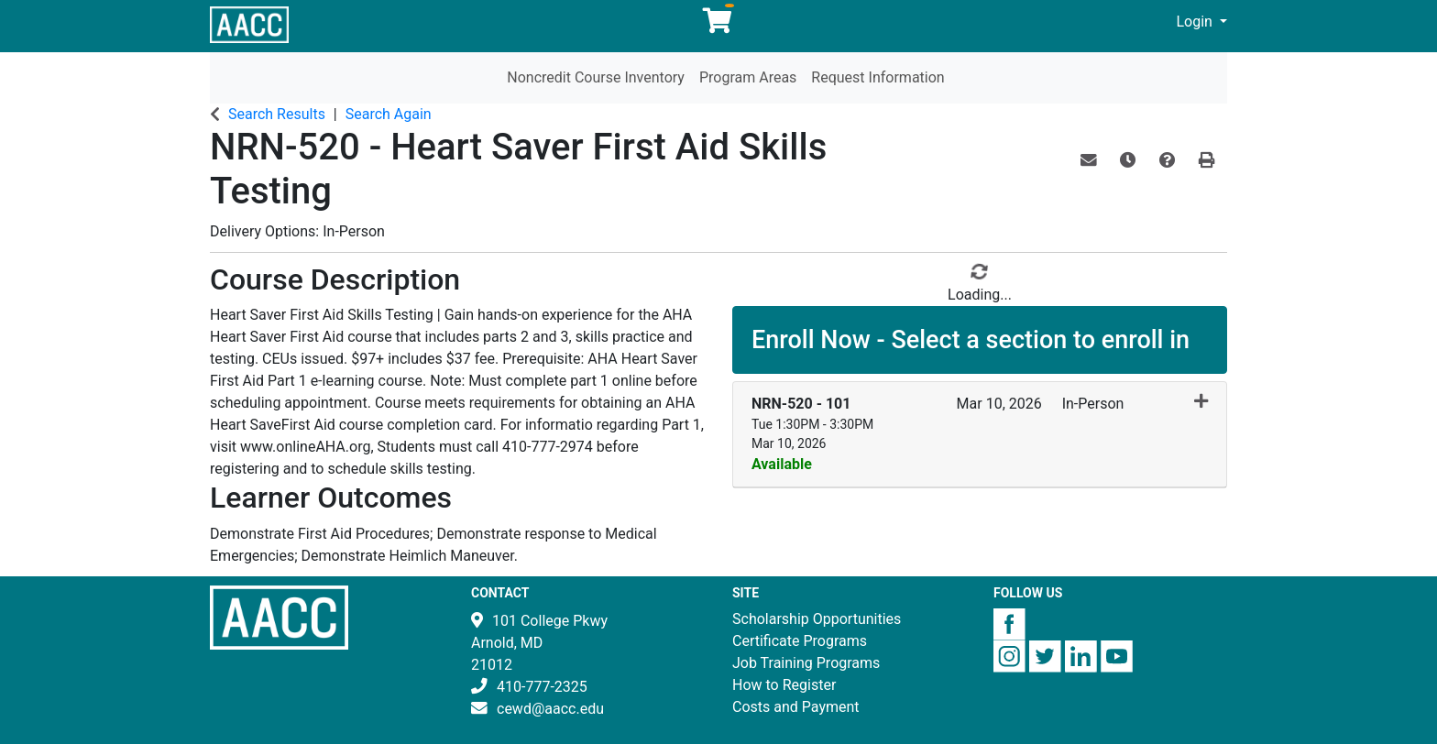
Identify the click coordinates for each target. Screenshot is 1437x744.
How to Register (784, 685)
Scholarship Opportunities (816, 619)
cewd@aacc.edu (550, 708)
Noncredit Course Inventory (596, 77)
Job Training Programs (806, 663)
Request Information (877, 77)
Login (1196, 21)
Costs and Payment (796, 707)
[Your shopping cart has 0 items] (718, 25)
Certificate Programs (799, 641)
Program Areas (747, 77)
